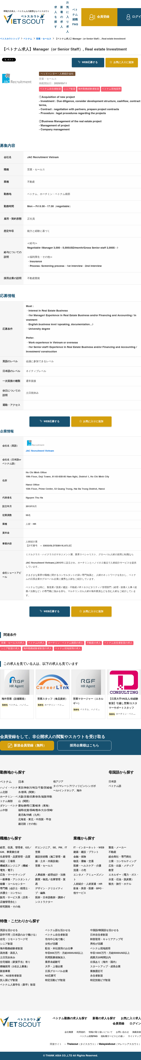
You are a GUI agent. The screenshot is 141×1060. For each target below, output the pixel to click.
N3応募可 (50, 976)
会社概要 (69, 1032)
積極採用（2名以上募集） (14, 966)
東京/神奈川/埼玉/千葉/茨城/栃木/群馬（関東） (35, 790)
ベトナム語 (115, 786)
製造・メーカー (117, 847)
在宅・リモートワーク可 (14, 939)
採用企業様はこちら (84, 745)
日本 (21, 782)
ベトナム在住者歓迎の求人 (118, 643)
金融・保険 (79, 857)
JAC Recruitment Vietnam (40, 451)
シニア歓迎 (6, 944)
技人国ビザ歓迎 (9, 980)
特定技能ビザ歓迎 (100, 980)
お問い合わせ (122, 1032)
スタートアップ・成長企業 (105, 966)
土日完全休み (7, 957)
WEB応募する (88, 62)
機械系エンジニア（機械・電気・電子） (15, 868)
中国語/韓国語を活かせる (104, 930)
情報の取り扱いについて (101, 1032)
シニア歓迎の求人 (10, 648)
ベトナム (27, 39)
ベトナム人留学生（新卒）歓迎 (17, 985)
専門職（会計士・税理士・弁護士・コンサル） (15, 890)
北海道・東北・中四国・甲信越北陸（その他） (34, 821)
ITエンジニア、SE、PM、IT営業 (51, 849)
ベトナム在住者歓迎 (56, 935)
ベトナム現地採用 (100, 948)
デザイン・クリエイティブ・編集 (49, 890)
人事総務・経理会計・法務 (50, 875)
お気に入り (122, 62)
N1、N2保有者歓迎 (11, 976)
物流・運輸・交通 (83, 861)
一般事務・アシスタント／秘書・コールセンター (15, 881)
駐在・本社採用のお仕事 (59, 948)
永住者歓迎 (96, 976)
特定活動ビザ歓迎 (55, 980)
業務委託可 (96, 971)
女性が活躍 (51, 944)
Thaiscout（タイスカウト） (82, 1044)
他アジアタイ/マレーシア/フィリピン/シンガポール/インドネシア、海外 (74, 786)
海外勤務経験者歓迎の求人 (37, 648)
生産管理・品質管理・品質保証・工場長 (15, 859)
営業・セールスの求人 (13, 643)
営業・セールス (43, 39)
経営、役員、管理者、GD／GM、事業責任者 (16, 849)
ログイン (135, 1023)
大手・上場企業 (54, 966)
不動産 (112, 852)
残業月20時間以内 (100, 957)
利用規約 (81, 1032)
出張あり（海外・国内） (104, 962)
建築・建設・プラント (86, 852)
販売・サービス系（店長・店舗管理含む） (15, 899)
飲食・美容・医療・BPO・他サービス (88, 890)
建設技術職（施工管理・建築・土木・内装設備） (50, 859)
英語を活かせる (9, 930)
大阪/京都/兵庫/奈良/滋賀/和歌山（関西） (35, 799)
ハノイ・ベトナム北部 (9, 790)
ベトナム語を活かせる (57, 930)
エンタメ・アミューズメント (88, 877)
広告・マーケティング (12, 875)
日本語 (112, 781)
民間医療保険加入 (55, 957)
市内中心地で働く (55, 939)
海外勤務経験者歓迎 (11, 948)
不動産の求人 (94, 643)
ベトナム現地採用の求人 (68, 648)
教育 (111, 870)
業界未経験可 (52, 962)
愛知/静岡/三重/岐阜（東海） (34, 806)
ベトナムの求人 (36, 643)
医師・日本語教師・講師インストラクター (50, 899)
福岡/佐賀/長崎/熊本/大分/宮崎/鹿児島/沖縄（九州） (35, 812)
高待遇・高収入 (9, 953)
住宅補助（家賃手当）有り (15, 962)
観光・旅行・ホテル (120, 884)
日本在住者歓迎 (99, 935)
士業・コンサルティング (122, 861)
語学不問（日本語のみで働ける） (19, 935)
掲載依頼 (136, 1032)
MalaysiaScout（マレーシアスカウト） (120, 1044)
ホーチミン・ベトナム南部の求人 (65, 643)
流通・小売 (79, 870)
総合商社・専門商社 (120, 857)
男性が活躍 (96, 944)
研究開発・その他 (10, 907)
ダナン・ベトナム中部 (9, 808)
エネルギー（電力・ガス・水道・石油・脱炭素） (124, 877)
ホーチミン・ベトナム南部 (9, 799)
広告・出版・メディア (121, 866)
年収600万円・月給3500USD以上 (64, 953)
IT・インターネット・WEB (88, 847)
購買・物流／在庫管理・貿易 (50, 881)
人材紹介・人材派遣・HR (87, 884)
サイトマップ (134, 1036)
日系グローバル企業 (56, 971)
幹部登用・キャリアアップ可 (106, 939)
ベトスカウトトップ (9, 39)
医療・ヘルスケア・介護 (87, 866)
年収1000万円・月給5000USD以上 (110, 953)
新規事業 (5, 971)
